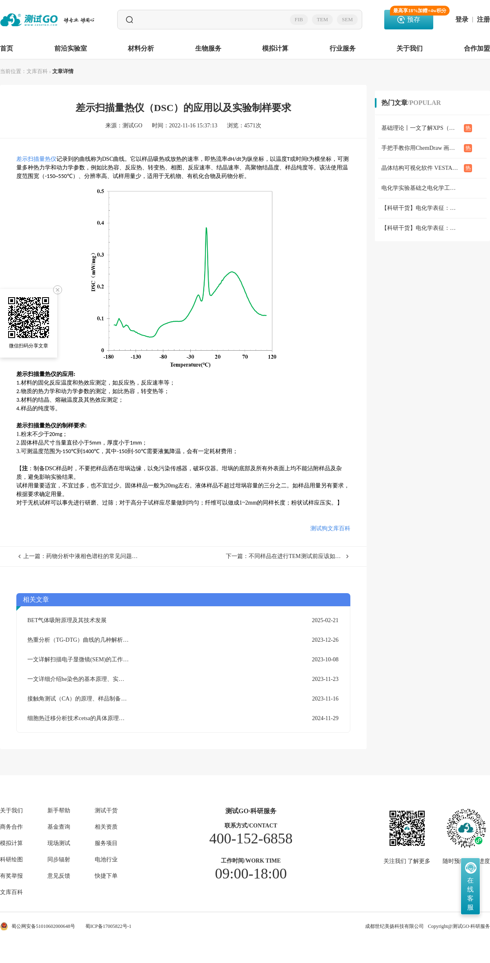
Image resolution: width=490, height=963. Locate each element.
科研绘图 (11, 860)
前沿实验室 (70, 48)
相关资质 (106, 827)
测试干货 (106, 811)
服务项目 (106, 843)
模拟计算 (275, 48)
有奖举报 (11, 876)
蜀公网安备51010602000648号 (37, 926)
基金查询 (58, 827)
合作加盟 (477, 48)
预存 (411, 16)
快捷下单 (106, 876)
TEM (322, 19)
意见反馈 (58, 876)
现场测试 (58, 843)
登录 (461, 19)
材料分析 (141, 48)
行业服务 (343, 48)
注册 (483, 19)
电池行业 (106, 860)
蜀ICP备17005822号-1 (108, 926)
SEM (347, 19)
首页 (6, 48)
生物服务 (208, 48)
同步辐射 (58, 860)
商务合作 (11, 827)
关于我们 (409, 48)
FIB (299, 19)
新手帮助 (58, 811)
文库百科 (37, 71)
